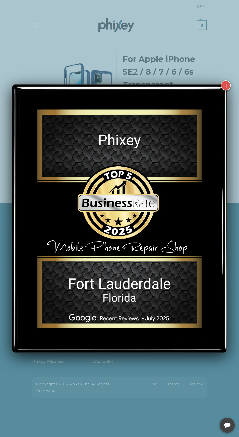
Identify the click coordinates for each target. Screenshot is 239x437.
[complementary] (202, 409)
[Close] (226, 85)
